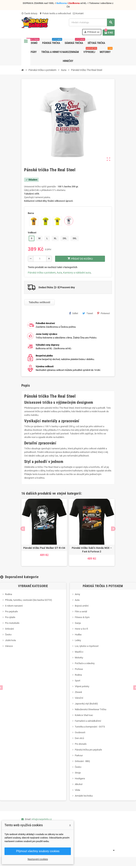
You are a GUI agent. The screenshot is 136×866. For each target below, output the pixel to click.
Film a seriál (81, 611)
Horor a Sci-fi (81, 628)
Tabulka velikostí (39, 302)
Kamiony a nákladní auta (77, 272)
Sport (77, 680)
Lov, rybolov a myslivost (87, 646)
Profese (79, 669)
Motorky (79, 657)
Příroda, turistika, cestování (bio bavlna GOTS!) (28, 600)
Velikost (32, 232)
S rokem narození (14, 605)
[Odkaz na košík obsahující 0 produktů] (109, 33)
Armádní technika (84, 795)
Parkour (79, 755)
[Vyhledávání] (91, 22)
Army (77, 594)
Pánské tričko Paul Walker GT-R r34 (44, 547)
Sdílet (73, 313)
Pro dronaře (80, 744)
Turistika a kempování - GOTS (90, 726)
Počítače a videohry (85, 663)
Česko (8, 634)
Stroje (78, 772)
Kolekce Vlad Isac (84, 715)
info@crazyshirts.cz (42, 819)
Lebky (78, 640)
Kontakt (78, 13)
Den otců (79, 738)
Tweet (87, 313)
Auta (59, 272)
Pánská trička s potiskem (42, 272)
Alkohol (78, 784)
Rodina (8, 594)
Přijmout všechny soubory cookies (37, 851)
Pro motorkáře (12, 623)
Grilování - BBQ (82, 761)
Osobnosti (80, 732)
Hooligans (80, 778)
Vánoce (9, 646)
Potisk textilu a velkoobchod (55, 13)
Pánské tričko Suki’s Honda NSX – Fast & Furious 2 (92, 549)
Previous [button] (22, 528)
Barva (31, 213)
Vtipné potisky (82, 686)
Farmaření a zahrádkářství (88, 721)
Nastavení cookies (38, 859)
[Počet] (40, 259)
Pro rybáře (10, 617)
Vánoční (79, 698)
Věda (77, 790)
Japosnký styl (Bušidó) (86, 703)
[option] (44, 532)
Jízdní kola (10, 640)
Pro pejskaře (11, 611)
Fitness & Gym (82, 617)
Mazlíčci (79, 651)
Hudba (78, 634)
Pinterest (103, 313)
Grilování (9, 628)
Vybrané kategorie (33, 586)
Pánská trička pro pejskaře (88, 749)
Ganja (78, 623)
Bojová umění (81, 605)
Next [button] (113, 528)
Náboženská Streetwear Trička (90, 709)
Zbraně (78, 692)
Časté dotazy (29, 13)
